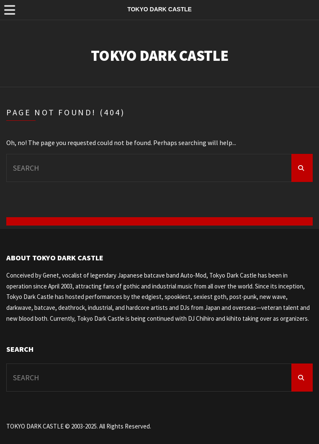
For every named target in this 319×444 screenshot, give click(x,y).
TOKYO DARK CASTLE (159, 55)
